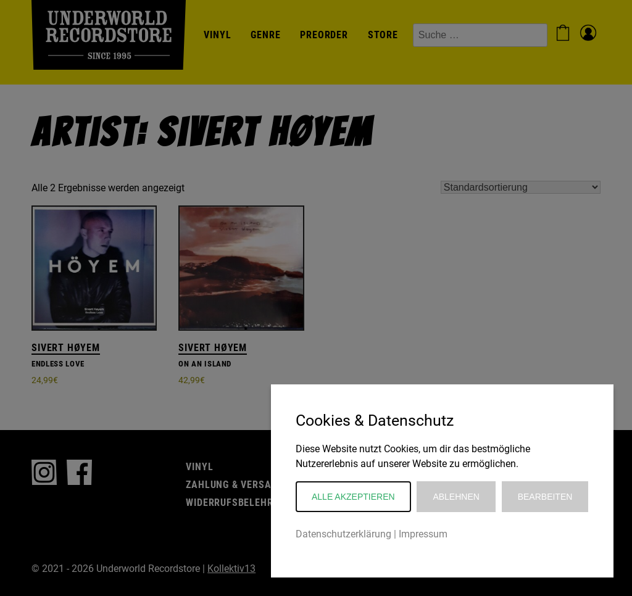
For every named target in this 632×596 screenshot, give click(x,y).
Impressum (423, 534)
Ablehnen (456, 497)
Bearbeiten (545, 497)
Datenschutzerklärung (343, 534)
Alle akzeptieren (353, 497)
